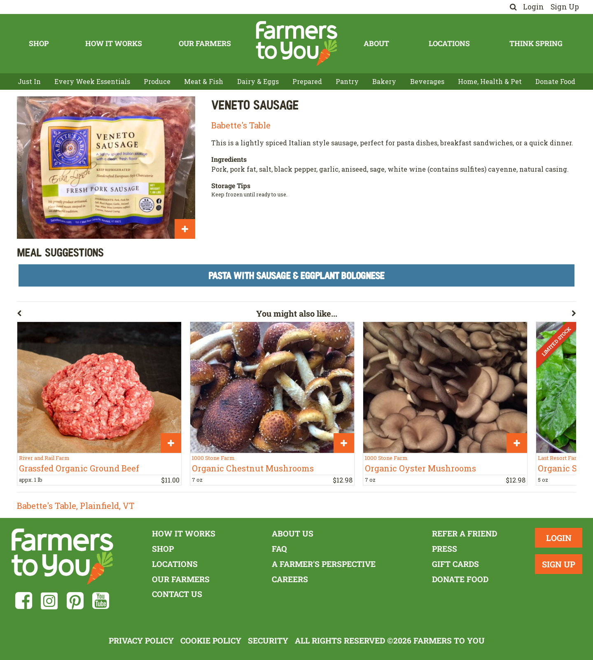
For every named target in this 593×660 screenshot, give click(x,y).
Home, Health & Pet (490, 81)
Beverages (427, 81)
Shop (39, 43)
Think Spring (536, 43)
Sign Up (565, 7)
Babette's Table (241, 125)
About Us (292, 533)
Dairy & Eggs (258, 81)
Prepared (307, 81)
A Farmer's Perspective (324, 564)
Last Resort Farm (559, 458)
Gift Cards (455, 564)
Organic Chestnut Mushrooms (253, 468)
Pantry (347, 81)
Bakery (384, 81)
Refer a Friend (464, 533)
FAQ (279, 548)
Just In (29, 81)
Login (533, 7)
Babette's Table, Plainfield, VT (75, 505)
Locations (449, 43)
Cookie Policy (210, 640)
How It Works (113, 43)
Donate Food (555, 81)
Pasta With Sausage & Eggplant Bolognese (296, 275)
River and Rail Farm (44, 458)
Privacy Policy (141, 640)
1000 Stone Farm (213, 458)
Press (444, 548)
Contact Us (177, 594)
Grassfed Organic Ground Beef (79, 468)
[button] (136, 315)
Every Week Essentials (92, 81)
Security (268, 640)
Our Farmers (205, 43)
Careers (290, 579)
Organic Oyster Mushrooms (420, 468)
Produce (157, 81)
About (376, 43)
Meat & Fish (203, 81)
